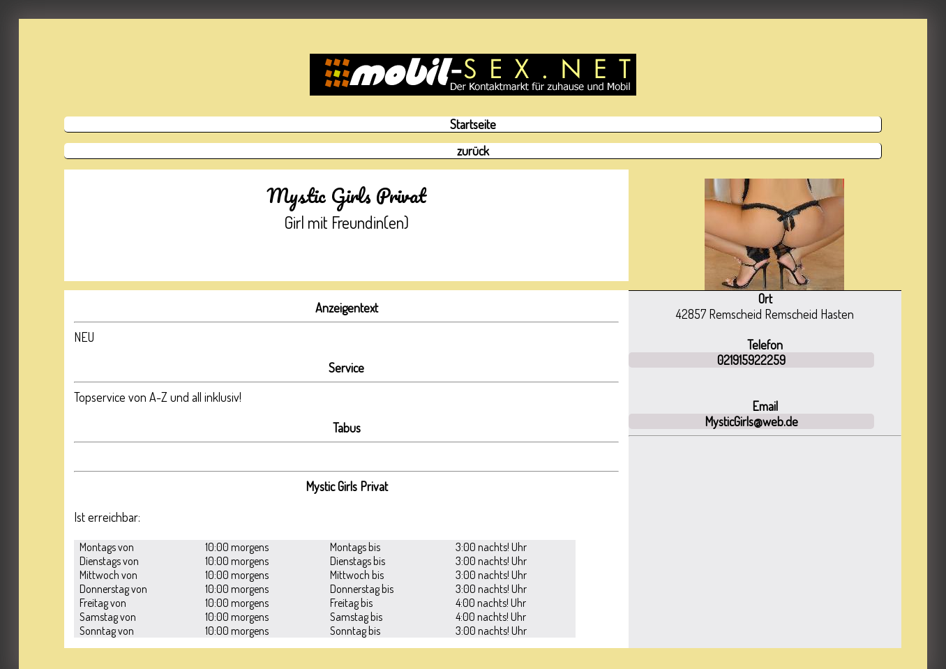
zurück (473, 150)
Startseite (473, 124)
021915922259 (751, 360)
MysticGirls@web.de (751, 421)
